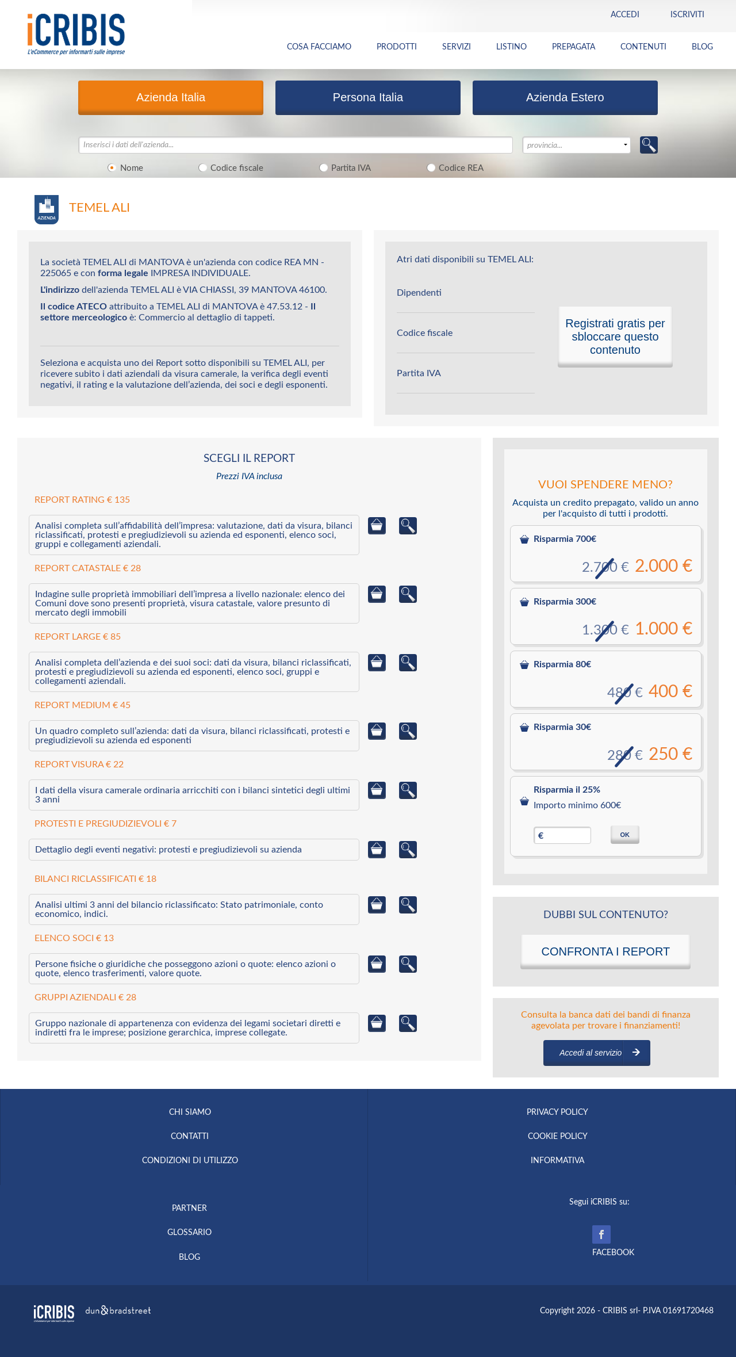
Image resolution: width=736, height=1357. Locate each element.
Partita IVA (343, 167)
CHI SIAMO (190, 1112)
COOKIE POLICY (558, 1137)
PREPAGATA (573, 47)
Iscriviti (687, 15)
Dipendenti (419, 292)
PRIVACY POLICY (557, 1112)
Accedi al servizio (590, 1052)
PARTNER (189, 1209)
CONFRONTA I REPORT (605, 951)
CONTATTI (190, 1137)
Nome (123, 167)
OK (625, 834)
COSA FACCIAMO (319, 47)
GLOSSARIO (189, 1233)
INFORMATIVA (557, 1161)
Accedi (625, 15)
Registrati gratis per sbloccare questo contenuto (615, 336)
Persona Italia (368, 97)
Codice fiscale (229, 167)
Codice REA (453, 167)
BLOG (702, 47)
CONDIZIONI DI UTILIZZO (190, 1161)
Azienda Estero (565, 97)
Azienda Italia (170, 97)
